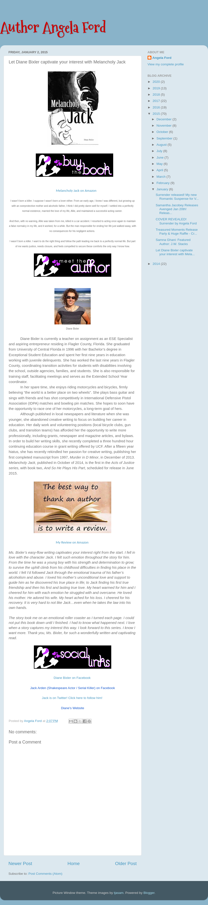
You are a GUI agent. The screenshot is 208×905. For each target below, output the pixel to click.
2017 (157, 101)
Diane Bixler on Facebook (72, 678)
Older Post (126, 863)
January (162, 189)
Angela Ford (161, 58)
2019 (157, 88)
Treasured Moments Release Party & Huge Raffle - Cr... (177, 231)
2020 (157, 82)
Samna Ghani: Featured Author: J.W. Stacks (173, 241)
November (164, 125)
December (164, 119)
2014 (157, 264)
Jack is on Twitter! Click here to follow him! (72, 698)
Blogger (149, 893)
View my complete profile (166, 64)
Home (73, 863)
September (164, 138)
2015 (157, 113)
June (160, 157)
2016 (157, 107)
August (162, 144)
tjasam (119, 893)
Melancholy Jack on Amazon (76, 190)
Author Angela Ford (53, 27)
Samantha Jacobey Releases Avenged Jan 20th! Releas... (177, 209)
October (162, 132)
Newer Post (20, 863)
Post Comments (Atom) (45, 873)
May (159, 164)
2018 (157, 94)
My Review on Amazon (72, 542)
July (159, 151)
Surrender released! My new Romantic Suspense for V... (177, 196)
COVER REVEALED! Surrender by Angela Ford (176, 221)
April (160, 170)
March (161, 176)
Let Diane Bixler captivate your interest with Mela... (175, 252)
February (163, 183)
